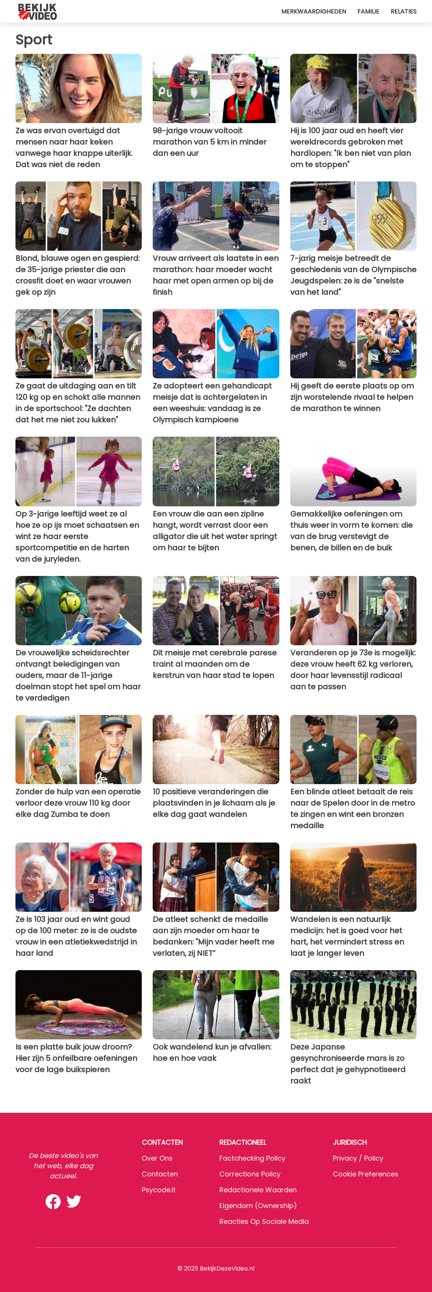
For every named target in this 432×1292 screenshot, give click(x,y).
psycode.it (159, 1189)
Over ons (157, 1158)
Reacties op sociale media (264, 1221)
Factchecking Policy (252, 1158)
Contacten (160, 1174)
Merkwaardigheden (313, 11)
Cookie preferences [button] (365, 1174)
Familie (368, 11)
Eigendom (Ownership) (258, 1205)
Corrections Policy (249, 1174)
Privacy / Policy (358, 1158)
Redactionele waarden (258, 1189)
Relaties (404, 11)
